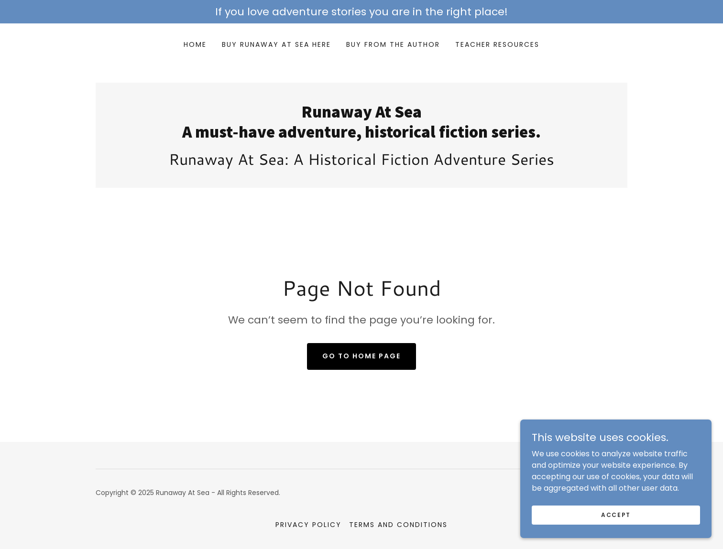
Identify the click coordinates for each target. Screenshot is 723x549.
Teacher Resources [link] (497, 44)
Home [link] (195, 44)
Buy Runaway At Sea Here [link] (276, 44)
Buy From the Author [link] (393, 44)
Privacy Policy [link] (308, 524)
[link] (361, 134)
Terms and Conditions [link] (398, 524)
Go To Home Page (361, 356)
